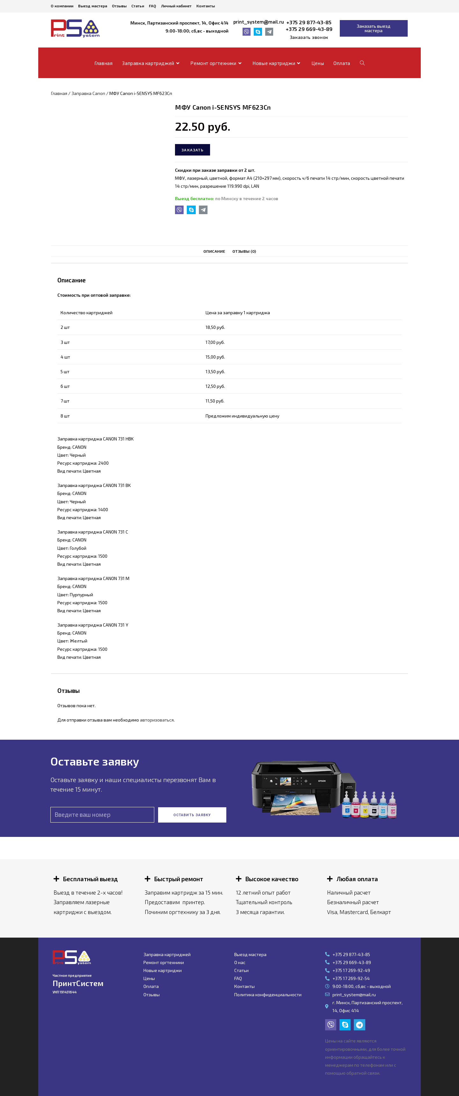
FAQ (152, 6)
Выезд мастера (92, 6)
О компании (62, 6)
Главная (59, 93)
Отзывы (119, 6)
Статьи (137, 6)
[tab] (214, 251)
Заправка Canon (88, 93)
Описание (214, 251)
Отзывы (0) (244, 251)
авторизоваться (157, 719)
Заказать (192, 150)
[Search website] (362, 63)
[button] (309, 37)
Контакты (205, 6)
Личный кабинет (176, 6)
